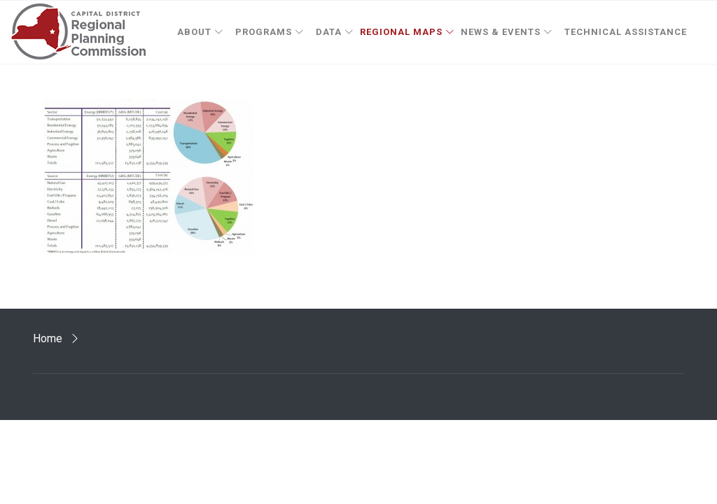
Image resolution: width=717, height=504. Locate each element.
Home (47, 338)
